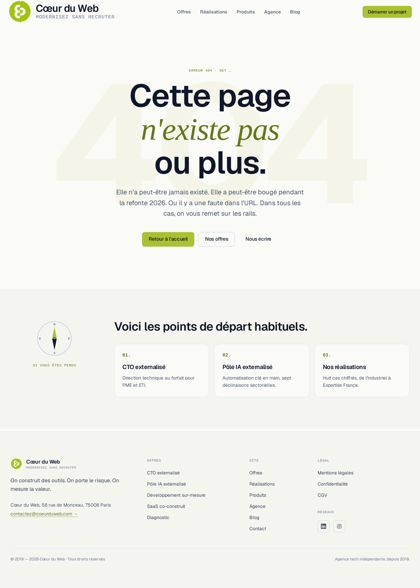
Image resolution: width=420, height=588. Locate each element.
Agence (276, 13)
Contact (257, 529)
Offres (188, 13)
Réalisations (217, 13)
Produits (250, 13)
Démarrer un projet (385, 13)
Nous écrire (258, 241)
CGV (322, 495)
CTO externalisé (163, 473)
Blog (299, 13)
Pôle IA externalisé (166, 484)
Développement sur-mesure (176, 495)
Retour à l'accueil (168, 241)
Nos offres (216, 241)
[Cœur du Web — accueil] (67, 13)
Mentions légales (335, 473)
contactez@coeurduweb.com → (44, 514)
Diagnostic (158, 517)
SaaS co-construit (166, 506)
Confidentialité (333, 484)
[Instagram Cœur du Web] (339, 526)
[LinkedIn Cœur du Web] (323, 526)
